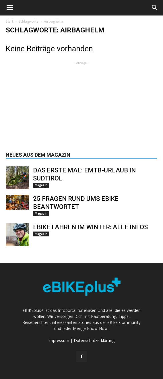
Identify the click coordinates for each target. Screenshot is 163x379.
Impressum (58, 340)
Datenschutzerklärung (94, 340)
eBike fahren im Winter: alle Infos (90, 227)
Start (9, 21)
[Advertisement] (81, 102)
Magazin (41, 185)
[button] (155, 7)
